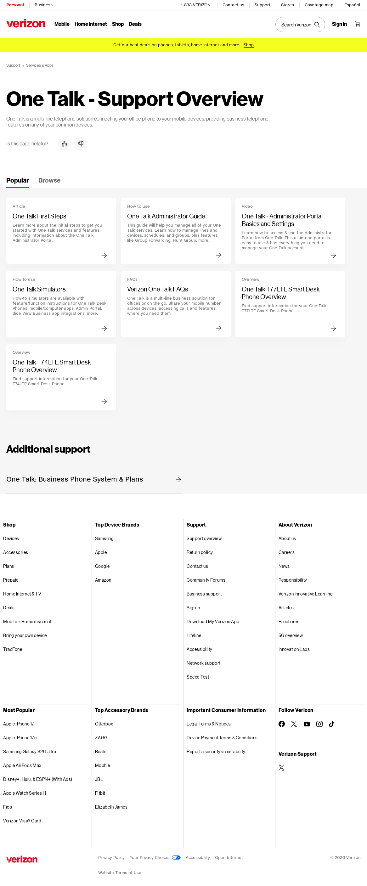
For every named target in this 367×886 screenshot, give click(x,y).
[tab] (17, 182)
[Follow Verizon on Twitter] (294, 724)
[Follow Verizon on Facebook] (282, 724)
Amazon (103, 580)
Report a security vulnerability (216, 751)
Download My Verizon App (213, 621)
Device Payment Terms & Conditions (222, 737)
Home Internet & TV (22, 593)
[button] (64, 144)
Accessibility (199, 649)
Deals (9, 607)
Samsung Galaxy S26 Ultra (29, 751)
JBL (99, 779)
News (284, 566)
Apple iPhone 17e (20, 737)
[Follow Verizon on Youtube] (307, 724)
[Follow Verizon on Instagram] (319, 724)
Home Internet (91, 24)
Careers (287, 552)
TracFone (12, 649)
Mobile (62, 24)
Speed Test (198, 677)
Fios (7, 807)
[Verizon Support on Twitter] (282, 768)
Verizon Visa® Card (22, 820)
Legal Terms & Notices (209, 723)
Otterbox (104, 723)
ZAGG (101, 737)
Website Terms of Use (119, 872)
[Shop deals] (249, 44)
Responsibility (293, 580)
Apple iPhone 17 (18, 723)
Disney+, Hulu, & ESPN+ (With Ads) (37, 779)
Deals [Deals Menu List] (135, 24)
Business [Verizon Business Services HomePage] (44, 5)
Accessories (15, 552)
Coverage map (319, 5)
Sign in (193, 607)
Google (102, 566)
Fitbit (100, 793)
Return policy (200, 552)
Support (262, 5)
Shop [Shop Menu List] (118, 24)
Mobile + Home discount (27, 621)
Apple (101, 552)
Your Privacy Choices (155, 857)
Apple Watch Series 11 (24, 793)
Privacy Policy (111, 857)
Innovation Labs (294, 649)
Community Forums (206, 580)
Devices (11, 538)
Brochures (289, 621)
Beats (101, 751)
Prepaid (11, 580)
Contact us (233, 5)
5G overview (291, 635)
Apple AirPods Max (22, 765)
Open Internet (229, 857)
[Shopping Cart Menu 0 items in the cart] (357, 24)
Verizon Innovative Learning (306, 593)
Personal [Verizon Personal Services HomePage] (15, 5)
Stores (287, 5)
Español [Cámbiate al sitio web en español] (352, 5)
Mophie (102, 765)
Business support (204, 593)
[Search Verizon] (300, 24)
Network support (204, 663)
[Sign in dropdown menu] (339, 23)
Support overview (204, 538)
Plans (8, 566)
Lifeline (194, 635)
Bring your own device (25, 635)
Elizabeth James (111, 807)
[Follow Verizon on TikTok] (332, 724)
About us (287, 538)
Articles (286, 607)
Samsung (104, 538)
